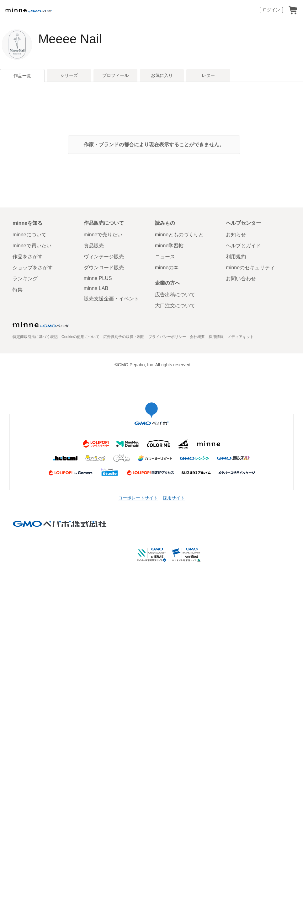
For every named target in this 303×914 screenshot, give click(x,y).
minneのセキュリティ (250, 267)
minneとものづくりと (179, 234)
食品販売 (94, 245)
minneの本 (167, 267)
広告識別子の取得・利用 (124, 337)
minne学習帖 (169, 245)
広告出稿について (175, 294)
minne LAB (96, 288)
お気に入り (162, 75)
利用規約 (236, 256)
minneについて (29, 234)
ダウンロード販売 (104, 267)
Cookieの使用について (80, 337)
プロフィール (115, 75)
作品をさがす (28, 256)
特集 (18, 289)
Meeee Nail (70, 39)
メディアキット (240, 337)
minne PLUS (98, 278)
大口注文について (175, 305)
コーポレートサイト (138, 497)
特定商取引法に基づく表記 (35, 337)
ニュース (165, 256)
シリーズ (69, 75)
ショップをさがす (33, 267)
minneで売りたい (103, 234)
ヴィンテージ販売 (104, 256)
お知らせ (236, 234)
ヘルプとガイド (243, 245)
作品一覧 (22, 75)
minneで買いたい (32, 245)
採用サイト (174, 497)
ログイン (271, 9)
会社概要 (197, 337)
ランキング (25, 278)
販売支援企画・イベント (111, 298)
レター (208, 75)
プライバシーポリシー (167, 337)
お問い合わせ (241, 278)
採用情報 (216, 337)
